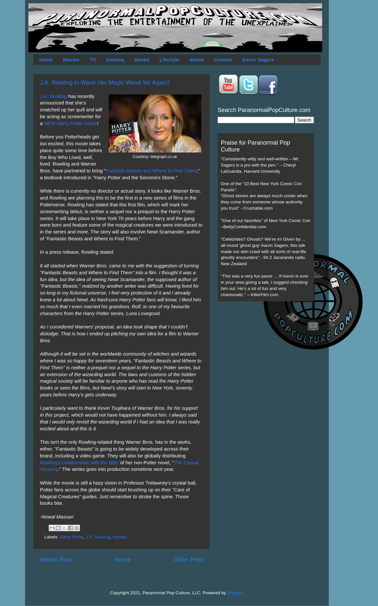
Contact (223, 59)
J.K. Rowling (53, 96)
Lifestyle (170, 59)
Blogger (234, 592)
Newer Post (56, 559)
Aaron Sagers (258, 59)
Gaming (115, 59)
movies (120, 536)
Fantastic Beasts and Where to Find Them (151, 170)
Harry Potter (71, 536)
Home (46, 59)
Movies (71, 59)
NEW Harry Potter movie (70, 123)
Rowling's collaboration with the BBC (79, 462)
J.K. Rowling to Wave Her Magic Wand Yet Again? (105, 82)
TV (93, 59)
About (197, 59)
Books (142, 59)
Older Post (188, 559)
